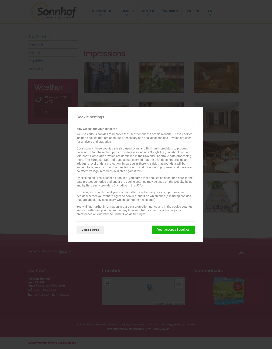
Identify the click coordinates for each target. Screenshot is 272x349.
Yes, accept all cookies (173, 229)
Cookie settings (90, 229)
